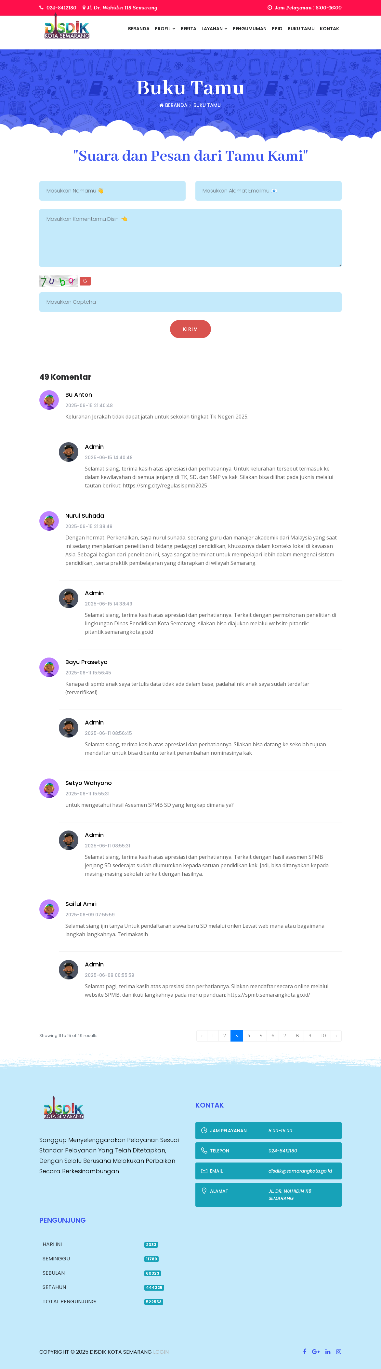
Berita (188, 28)
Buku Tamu (301, 28)
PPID (277, 28)
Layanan (215, 28)
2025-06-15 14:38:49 (108, 604)
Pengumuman (250, 28)
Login (160, 1352)
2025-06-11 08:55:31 (107, 846)
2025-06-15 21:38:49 (88, 526)
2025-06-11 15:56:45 (88, 673)
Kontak (329, 28)
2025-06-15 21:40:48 (89, 405)
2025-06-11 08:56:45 (108, 733)
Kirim (190, 329)
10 (323, 1036)
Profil (165, 28)
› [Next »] (336, 1036)
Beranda (139, 28)
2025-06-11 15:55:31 (87, 794)
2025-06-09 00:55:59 (109, 975)
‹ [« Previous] (202, 1036)
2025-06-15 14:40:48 (109, 457)
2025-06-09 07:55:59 (90, 914)
